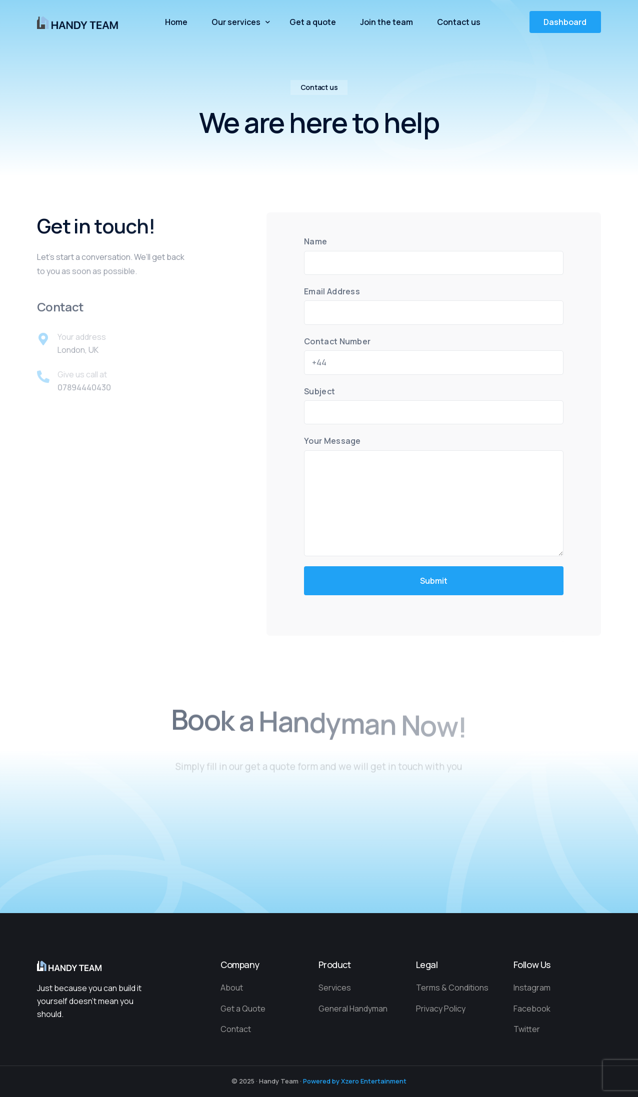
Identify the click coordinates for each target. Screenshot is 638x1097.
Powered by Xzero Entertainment (354, 1081)
